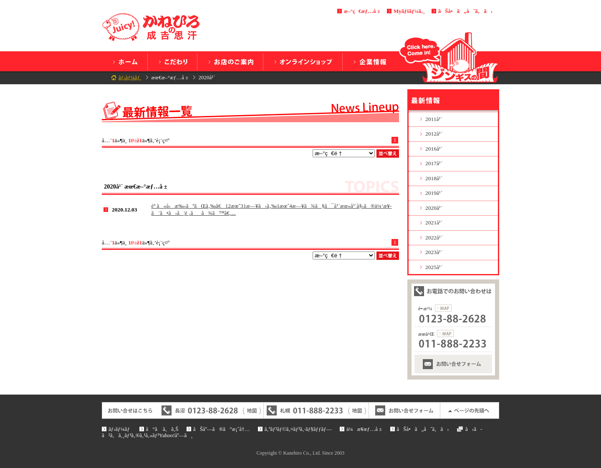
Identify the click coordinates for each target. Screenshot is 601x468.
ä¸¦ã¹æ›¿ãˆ (387, 153)
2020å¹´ (433, 208)
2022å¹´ (433, 237)
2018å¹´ (433, 178)
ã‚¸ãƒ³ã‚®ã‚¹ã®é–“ (449, 57)
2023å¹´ (433, 252)
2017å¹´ (433, 163)
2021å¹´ (433, 222)
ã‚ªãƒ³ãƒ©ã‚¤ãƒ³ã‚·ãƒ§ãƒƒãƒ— (302, 61)
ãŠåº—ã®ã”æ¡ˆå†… (230, 61)
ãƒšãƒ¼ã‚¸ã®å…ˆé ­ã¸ (469, 410)
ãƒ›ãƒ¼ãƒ (124, 61)
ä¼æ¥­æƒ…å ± (369, 61)
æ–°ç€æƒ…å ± (362, 11)
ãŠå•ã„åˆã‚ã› (465, 11)
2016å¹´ (433, 149)
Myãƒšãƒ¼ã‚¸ (409, 11)
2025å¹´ (433, 267)
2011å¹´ (433, 119)
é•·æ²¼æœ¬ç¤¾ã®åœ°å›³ (443, 308)
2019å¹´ (433, 193)
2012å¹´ (433, 134)
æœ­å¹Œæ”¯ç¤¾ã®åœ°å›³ (445, 333)
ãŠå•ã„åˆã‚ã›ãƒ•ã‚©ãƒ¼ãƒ (453, 364)
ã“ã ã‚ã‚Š (172, 61)
